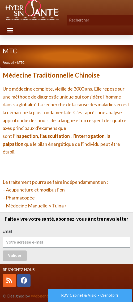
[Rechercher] (129, 20)
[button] (10, 30)
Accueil (8, 62)
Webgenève (42, 295)
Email (7, 231)
